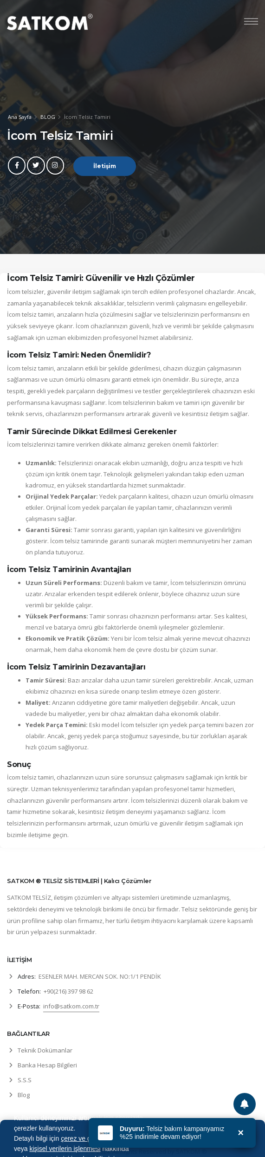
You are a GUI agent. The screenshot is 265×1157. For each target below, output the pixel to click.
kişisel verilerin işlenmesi (64, 1148)
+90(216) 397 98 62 (68, 991)
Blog (24, 1095)
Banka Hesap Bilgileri (47, 1065)
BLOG (47, 116)
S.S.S (25, 1080)
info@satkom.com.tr (71, 1006)
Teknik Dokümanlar (45, 1050)
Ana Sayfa (20, 116)
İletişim (104, 165)
